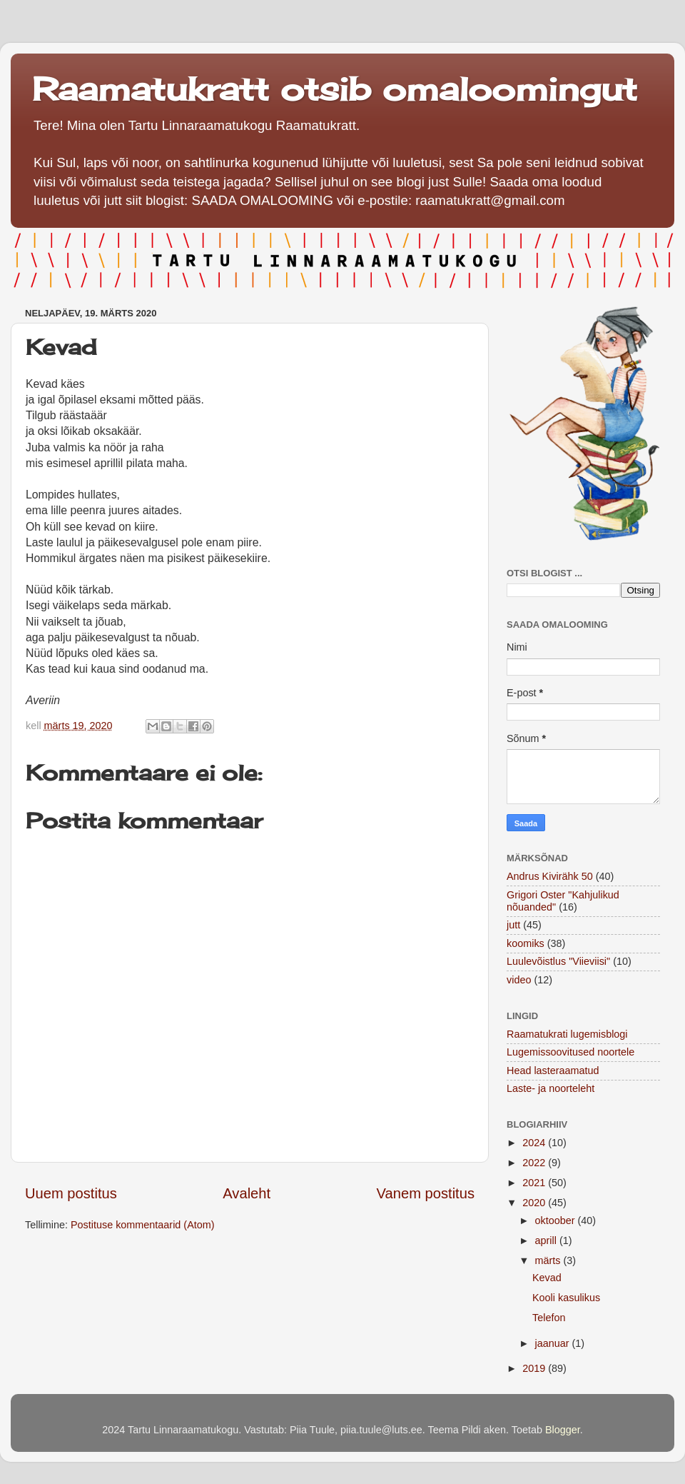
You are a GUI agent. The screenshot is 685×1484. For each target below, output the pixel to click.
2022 (535, 1162)
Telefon (548, 1317)
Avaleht (246, 1193)
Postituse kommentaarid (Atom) (143, 1224)
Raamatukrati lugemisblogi (567, 1034)
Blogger (562, 1429)
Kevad (547, 1277)
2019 (535, 1368)
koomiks (525, 943)
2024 (535, 1142)
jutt (513, 925)
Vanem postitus (426, 1193)
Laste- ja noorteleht (550, 1088)
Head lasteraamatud (553, 1070)
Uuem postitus (71, 1193)
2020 (535, 1202)
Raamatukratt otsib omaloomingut (334, 89)
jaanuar (553, 1343)
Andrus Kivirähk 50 (550, 876)
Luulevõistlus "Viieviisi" (558, 961)
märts (549, 1260)
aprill (547, 1240)
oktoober (556, 1220)
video (519, 980)
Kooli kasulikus (566, 1297)
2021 (535, 1182)
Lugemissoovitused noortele (570, 1052)
